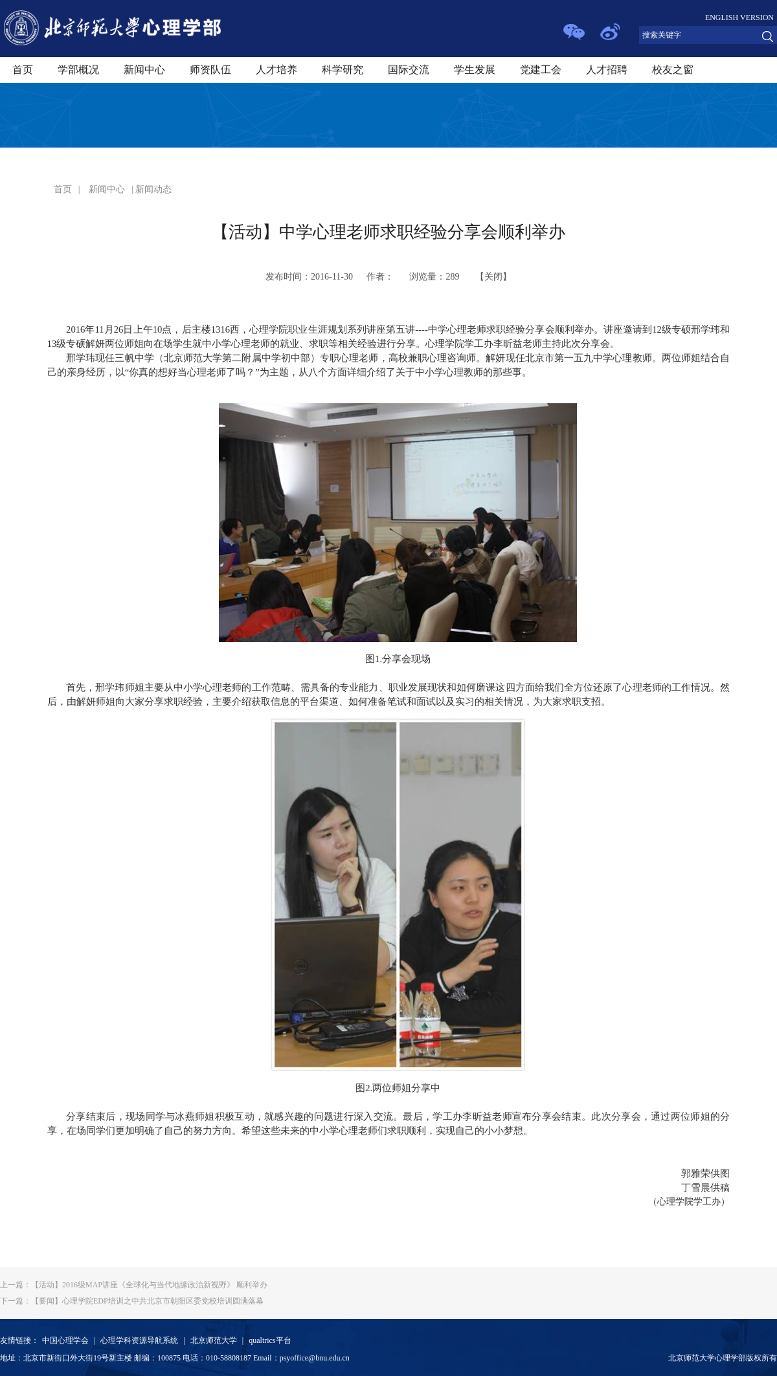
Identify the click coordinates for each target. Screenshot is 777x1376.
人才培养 (276, 69)
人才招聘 (606, 69)
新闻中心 (144, 69)
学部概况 (78, 69)
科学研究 (342, 69)
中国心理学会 (65, 1340)
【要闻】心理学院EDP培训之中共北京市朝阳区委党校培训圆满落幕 (132, 1300)
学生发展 (474, 69)
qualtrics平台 (270, 1340)
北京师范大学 (213, 1340)
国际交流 (408, 69)
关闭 (493, 277)
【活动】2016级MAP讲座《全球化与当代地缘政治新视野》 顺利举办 (133, 1284)
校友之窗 (672, 69)
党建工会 (540, 69)
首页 (22, 69)
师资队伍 (210, 69)
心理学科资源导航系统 (139, 1340)
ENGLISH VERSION (739, 17)
